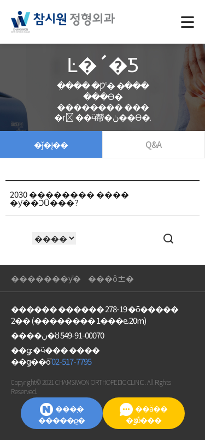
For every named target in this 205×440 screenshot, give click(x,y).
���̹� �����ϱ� (61, 414)
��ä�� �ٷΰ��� (143, 414)
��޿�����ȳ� (46, 278)
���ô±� (111, 278)
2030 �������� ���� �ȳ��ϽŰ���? (69, 198)
